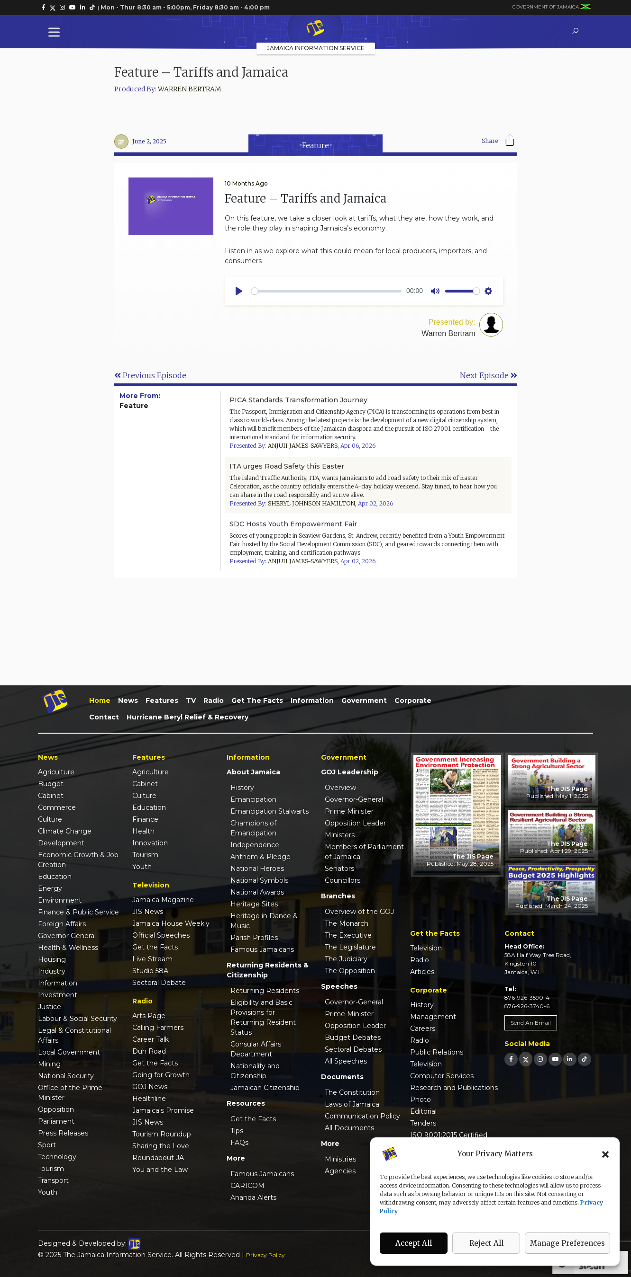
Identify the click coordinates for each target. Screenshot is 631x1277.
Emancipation (253, 799)
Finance (145, 819)
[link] (43, 7)
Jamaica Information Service (316, 48)
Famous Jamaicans (262, 949)
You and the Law (160, 1169)
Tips (236, 1130)
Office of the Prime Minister (70, 1092)
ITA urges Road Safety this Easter (286, 466)
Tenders (423, 1123)
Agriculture (56, 772)
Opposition (56, 1109)
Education (55, 876)
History (242, 787)
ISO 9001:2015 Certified (448, 1135)
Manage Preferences (567, 1243)
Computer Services (442, 1076)
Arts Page (148, 1015)
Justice (49, 1006)
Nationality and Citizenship (255, 1071)
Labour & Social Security (77, 1018)
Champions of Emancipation (253, 828)
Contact (104, 717)
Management (433, 1016)
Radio (213, 700)
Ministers (340, 835)
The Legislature (350, 947)
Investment (57, 995)
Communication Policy (362, 1116)
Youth (47, 1192)
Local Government (69, 1052)
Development (61, 843)
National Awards (257, 892)
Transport (53, 1180)
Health (143, 831)
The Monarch (346, 923)
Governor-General (354, 799)
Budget (51, 784)
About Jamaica (253, 772)
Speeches (339, 986)
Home (99, 700)
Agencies (340, 1171)
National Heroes (257, 868)
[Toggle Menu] (56, 31)
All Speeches (346, 1061)
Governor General (67, 935)
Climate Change (64, 831)
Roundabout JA (158, 1157)
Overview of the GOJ (359, 911)
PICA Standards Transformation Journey (298, 400)
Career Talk (150, 1039)
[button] (605, 1154)
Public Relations (436, 1052)
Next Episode (488, 375)
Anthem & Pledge (260, 856)
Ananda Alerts (253, 1197)
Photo (420, 1099)
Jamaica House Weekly (171, 923)
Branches (338, 896)
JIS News (147, 911)
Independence (254, 845)
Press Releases (63, 1133)
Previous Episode (150, 375)
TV (191, 700)
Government (364, 700)
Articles (422, 971)
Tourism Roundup (161, 1134)
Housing (52, 959)
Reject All (486, 1243)
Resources (246, 1103)
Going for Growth (161, 1075)
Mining (49, 1064)
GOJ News (149, 1086)
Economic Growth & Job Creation (78, 860)
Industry (51, 971)
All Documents (349, 1128)
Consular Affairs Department (255, 1049)
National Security (66, 1076)
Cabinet (51, 795)
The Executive (348, 935)
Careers (422, 1028)
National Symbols (259, 880)
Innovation (150, 843)
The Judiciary (346, 959)
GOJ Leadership (349, 772)
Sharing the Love (160, 1146)
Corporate (412, 700)
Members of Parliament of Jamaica (364, 851)
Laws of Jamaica (352, 1104)
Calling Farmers (157, 1027)
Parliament (56, 1121)
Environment (60, 900)
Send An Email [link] (531, 1022)
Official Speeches (161, 935)
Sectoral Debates (353, 1049)
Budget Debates (353, 1037)
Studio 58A (150, 971)
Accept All (413, 1243)
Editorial (423, 1111)
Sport (47, 1145)
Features (162, 700)
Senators (339, 868)
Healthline (149, 1098)
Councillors (342, 880)
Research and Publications (454, 1087)
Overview (340, 787)
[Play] (239, 291)
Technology (57, 1157)
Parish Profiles (254, 937)
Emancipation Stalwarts (269, 811)
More (236, 1158)
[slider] (326, 291)
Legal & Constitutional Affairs (74, 1035)
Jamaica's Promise (163, 1110)
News (128, 700)
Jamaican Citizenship (265, 1087)
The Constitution (352, 1092)
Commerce (57, 807)
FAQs (239, 1142)
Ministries (340, 1159)
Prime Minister (349, 811)
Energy (50, 888)
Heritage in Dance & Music (264, 921)
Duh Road (149, 1051)
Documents (342, 1077)
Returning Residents (264, 990)
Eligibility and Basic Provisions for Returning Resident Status (263, 1017)
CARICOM (247, 1185)
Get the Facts (257, 700)
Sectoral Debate (159, 982)
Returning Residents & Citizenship (268, 970)
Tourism (51, 1168)
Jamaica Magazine (163, 900)
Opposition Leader (355, 823)
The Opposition (350, 971)
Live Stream (152, 959)
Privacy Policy (265, 1255)
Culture (50, 819)
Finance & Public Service (78, 912)
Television (426, 948)
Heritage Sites (254, 904)
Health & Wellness (68, 947)
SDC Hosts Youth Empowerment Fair (293, 524)
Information (312, 700)
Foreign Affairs (62, 924)
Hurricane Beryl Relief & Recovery (187, 717)
